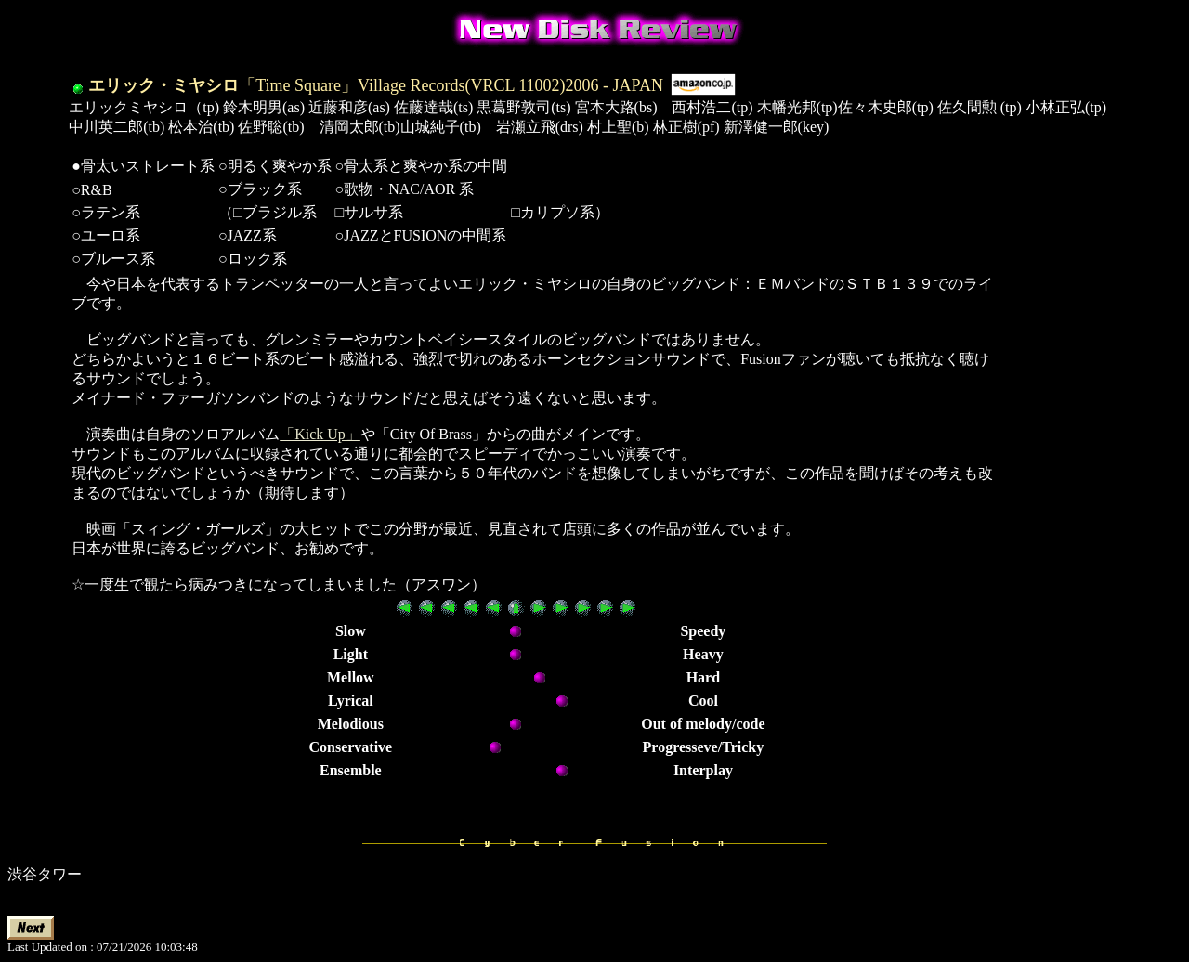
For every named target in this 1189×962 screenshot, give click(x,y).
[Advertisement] (1061, 553)
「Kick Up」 (320, 434)
